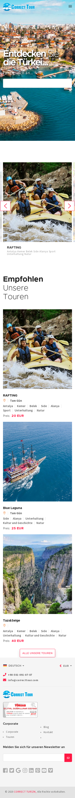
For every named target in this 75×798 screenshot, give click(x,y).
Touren (10, 737)
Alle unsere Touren (37, 653)
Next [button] (69, 206)
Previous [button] (5, 206)
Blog (46, 727)
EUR (64, 665)
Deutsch (12, 665)
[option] (37, 210)
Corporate (12, 731)
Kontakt (48, 732)
